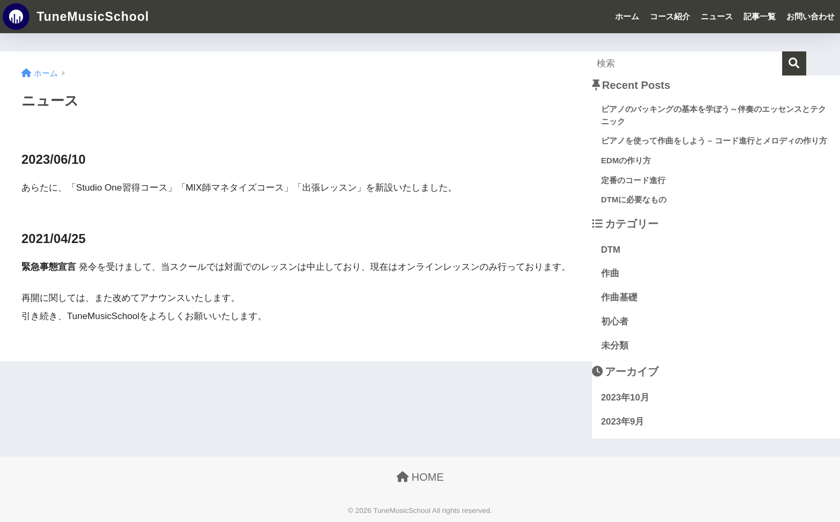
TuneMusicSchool (76, 17)
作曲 (610, 273)
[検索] (794, 63)
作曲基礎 (619, 297)
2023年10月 (625, 397)
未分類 (614, 346)
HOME (420, 477)
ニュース (717, 16)
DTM (610, 250)
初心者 (614, 321)
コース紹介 (670, 16)
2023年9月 (622, 422)
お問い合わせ (810, 16)
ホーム (627, 16)
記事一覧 (760, 16)
